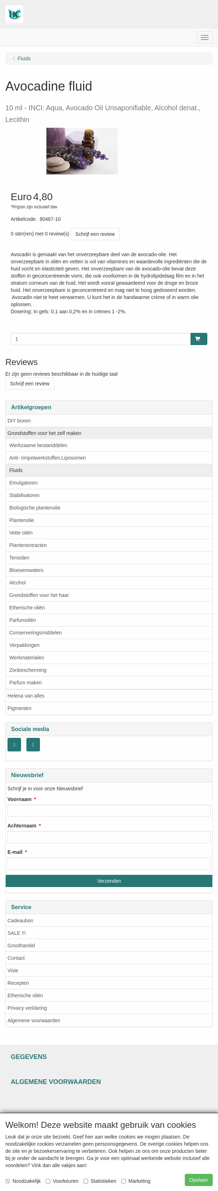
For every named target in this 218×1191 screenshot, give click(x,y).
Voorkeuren (62, 1181)
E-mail (14, 852)
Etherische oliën (27, 607)
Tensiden (19, 558)
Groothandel (21, 945)
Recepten (18, 983)
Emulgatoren (23, 483)
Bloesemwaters (26, 570)
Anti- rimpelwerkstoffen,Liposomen (47, 458)
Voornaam (19, 799)
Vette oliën (20, 533)
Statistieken (99, 1181)
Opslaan (198, 1180)
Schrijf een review (95, 234)
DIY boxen (19, 421)
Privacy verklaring (27, 1008)
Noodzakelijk (23, 1181)
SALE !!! (16, 933)
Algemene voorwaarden (33, 1020)
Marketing (135, 1181)
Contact (16, 958)
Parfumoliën (22, 620)
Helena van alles (26, 696)
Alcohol (17, 583)
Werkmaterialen (26, 657)
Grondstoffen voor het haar (39, 595)
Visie (12, 970)
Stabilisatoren (24, 495)
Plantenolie (21, 520)
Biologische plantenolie (34, 508)
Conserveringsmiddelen (35, 632)
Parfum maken (25, 682)
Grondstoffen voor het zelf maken (44, 433)
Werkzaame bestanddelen (38, 445)
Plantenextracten (28, 545)
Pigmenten (19, 708)
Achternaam (21, 825)
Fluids (15, 470)
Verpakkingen (24, 645)
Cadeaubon (20, 920)
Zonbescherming (27, 670)
